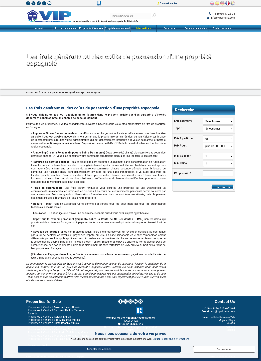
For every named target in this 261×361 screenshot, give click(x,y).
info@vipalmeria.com (223, 17)
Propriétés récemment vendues (117, 29)
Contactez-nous (222, 28)
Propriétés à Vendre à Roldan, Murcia (49, 316)
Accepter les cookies (99, 349)
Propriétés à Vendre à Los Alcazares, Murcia (54, 319)
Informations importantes (143, 29)
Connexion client (167, 3)
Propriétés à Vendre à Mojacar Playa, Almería (54, 307)
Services (169, 28)
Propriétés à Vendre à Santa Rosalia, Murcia (53, 323)
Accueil (39, 28)
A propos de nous (65, 28)
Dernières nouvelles (196, 28)
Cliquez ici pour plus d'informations (171, 339)
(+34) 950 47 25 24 (224, 13)
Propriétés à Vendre (91, 28)
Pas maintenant (224, 349)
